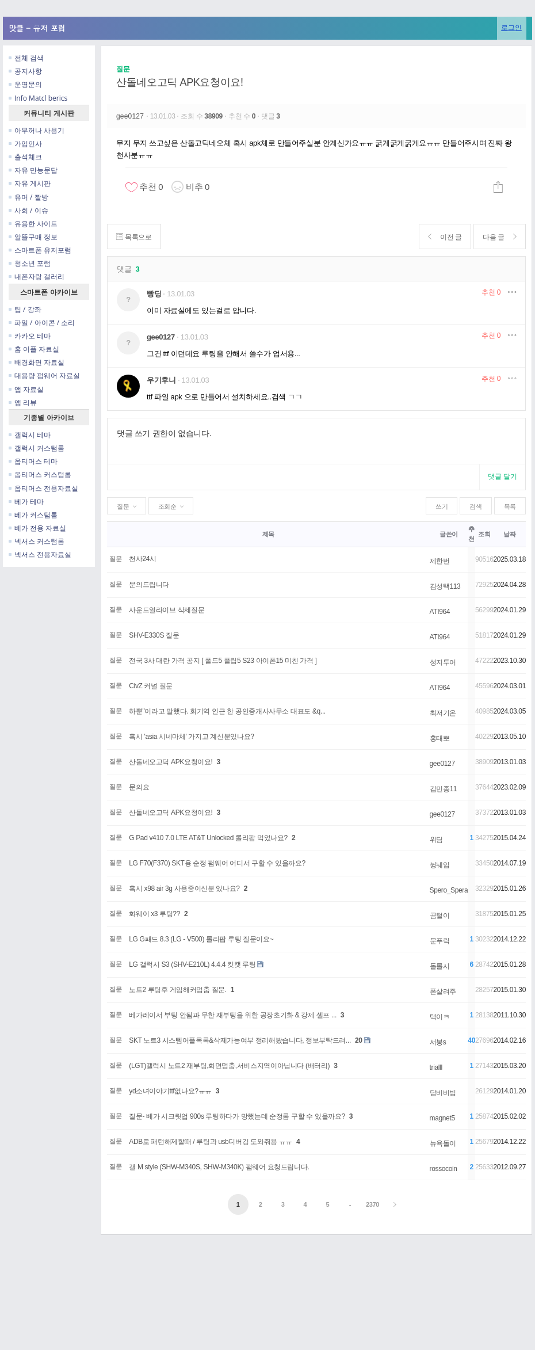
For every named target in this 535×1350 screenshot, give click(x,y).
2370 (372, 1204)
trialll (436, 1067)
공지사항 (25, 71)
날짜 (509, 534)
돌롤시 (440, 966)
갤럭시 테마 (30, 435)
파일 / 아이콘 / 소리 (42, 322)
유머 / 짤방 (28, 197)
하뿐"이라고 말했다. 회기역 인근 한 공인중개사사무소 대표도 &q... (227, 711)
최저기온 (443, 713)
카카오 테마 (30, 336)
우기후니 (161, 380)
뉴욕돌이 (443, 1143)
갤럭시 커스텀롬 (36, 448)
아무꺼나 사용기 (36, 130)
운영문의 (25, 84)
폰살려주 (443, 991)
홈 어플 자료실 (34, 349)
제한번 (440, 561)
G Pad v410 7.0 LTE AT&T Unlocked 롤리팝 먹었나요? (208, 838)
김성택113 (445, 586)
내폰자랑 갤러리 (36, 276)
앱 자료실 (26, 389)
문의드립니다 (149, 585)
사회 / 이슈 (28, 210)
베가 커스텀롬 (33, 515)
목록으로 (134, 237)
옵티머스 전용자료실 (43, 488)
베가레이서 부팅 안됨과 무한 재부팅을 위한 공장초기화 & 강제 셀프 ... (233, 1015)
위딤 (436, 840)
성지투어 (443, 662)
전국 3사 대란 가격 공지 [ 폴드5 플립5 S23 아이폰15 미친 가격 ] (222, 661)
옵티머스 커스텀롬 (40, 474)
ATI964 (440, 612)
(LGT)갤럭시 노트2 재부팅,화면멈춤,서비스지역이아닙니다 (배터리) (229, 1066)
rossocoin (443, 1169)
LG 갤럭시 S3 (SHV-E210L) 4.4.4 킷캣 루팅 (192, 964)
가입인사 (25, 143)
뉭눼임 (440, 865)
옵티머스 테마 (33, 461)
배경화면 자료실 (36, 362)
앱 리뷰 (23, 402)
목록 (510, 506)
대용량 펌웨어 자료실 (44, 375)
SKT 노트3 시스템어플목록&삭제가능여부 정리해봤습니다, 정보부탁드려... (240, 1040)
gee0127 (131, 116)
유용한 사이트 (33, 223)
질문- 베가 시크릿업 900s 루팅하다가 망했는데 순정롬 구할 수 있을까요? (237, 1116)
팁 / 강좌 (25, 309)
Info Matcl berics (38, 98)
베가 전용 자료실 (37, 528)
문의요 (139, 787)
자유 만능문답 (33, 170)
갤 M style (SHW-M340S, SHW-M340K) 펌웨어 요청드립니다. (219, 1167)
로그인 (511, 27)
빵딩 (154, 293)
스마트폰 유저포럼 (40, 250)
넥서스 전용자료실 (40, 554)
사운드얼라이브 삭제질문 (166, 610)
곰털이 (440, 916)
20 (358, 1040)
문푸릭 (440, 941)
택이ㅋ (440, 1017)
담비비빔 (443, 1093)
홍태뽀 (440, 738)
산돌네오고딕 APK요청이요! (179, 82)
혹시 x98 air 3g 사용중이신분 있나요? (184, 888)
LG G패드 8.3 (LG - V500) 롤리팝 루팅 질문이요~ (201, 939)
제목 (268, 534)
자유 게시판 (30, 183)
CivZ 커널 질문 (151, 686)
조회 (484, 534)
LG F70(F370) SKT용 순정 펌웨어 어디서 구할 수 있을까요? (217, 863)
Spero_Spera (449, 890)
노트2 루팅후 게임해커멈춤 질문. (178, 990)
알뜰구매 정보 (33, 237)
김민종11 (443, 789)
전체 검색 (26, 58)
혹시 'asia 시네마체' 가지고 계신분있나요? (191, 737)
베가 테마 (26, 501)
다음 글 (499, 237)
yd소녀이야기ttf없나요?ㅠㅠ (170, 1091)
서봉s (438, 1042)
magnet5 (442, 1118)
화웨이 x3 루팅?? (154, 914)
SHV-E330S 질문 (154, 635)
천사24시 (142, 559)
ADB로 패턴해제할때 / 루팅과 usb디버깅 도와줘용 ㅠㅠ (210, 1142)
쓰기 (441, 506)
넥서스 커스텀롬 (36, 541)
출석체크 (25, 157)
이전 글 (444, 237)
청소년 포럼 (30, 263)
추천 (491, 292)
